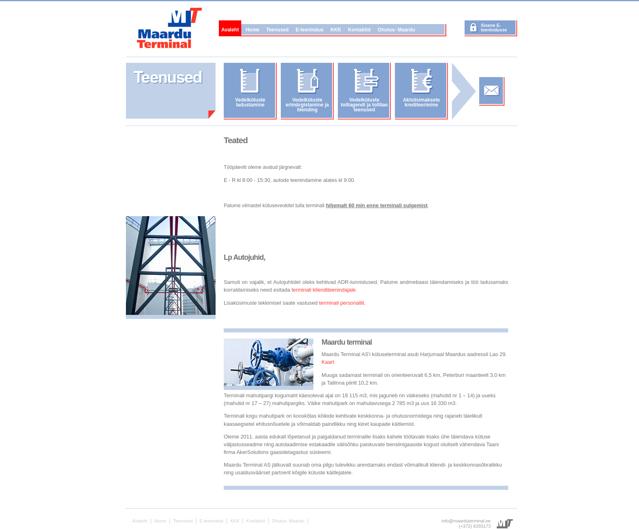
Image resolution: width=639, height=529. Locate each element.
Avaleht (230, 30)
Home (252, 30)
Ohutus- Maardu (396, 30)
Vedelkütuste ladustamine (250, 102)
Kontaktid (359, 30)
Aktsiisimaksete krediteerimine (421, 102)
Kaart (328, 362)
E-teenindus (309, 30)
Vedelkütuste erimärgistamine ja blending (307, 105)
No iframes (171, 173)
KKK (336, 30)
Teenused (277, 30)
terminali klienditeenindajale (323, 290)
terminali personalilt (341, 303)
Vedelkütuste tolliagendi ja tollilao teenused (364, 105)
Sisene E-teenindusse (494, 27)
